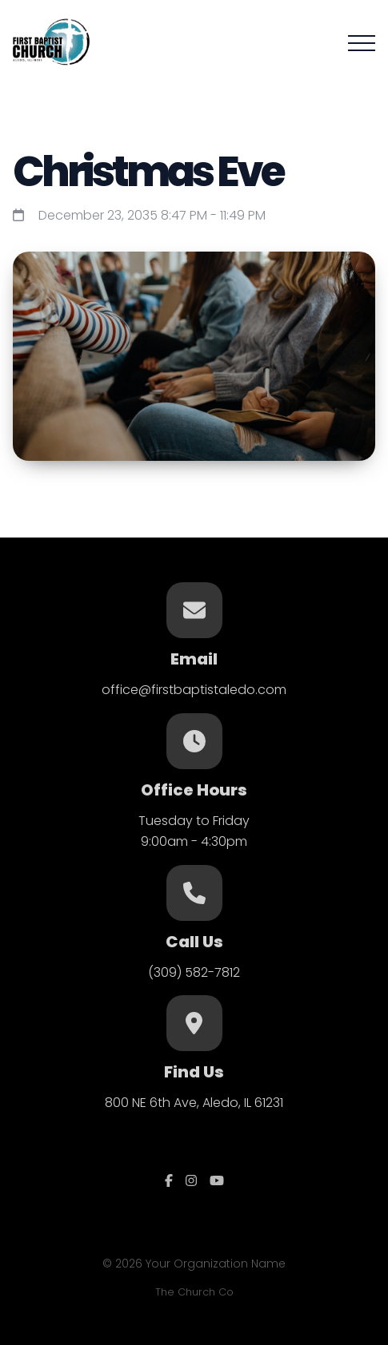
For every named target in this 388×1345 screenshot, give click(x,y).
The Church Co (194, 1292)
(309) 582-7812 (194, 972)
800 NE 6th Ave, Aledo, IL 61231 (194, 1102)
